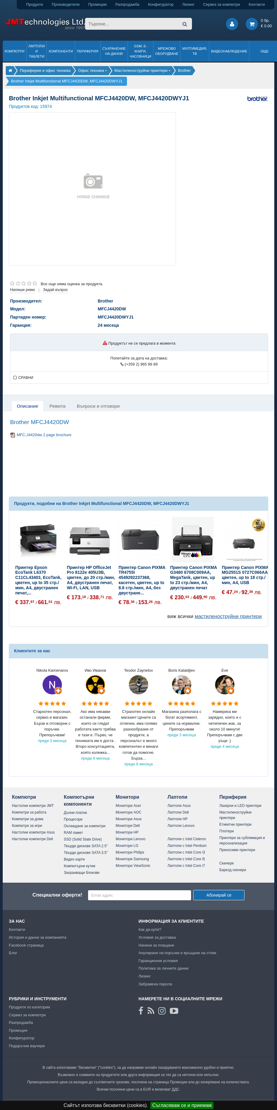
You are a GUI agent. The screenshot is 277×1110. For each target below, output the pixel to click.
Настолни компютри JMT (33, 806)
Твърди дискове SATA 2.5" (86, 846)
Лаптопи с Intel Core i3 (186, 852)
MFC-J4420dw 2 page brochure (44, 435)
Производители (66, 4)
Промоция (18, 1030)
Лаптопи (177, 797)
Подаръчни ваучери (27, 1046)
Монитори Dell (128, 826)
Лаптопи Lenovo (180, 826)
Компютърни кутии (79, 866)
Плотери (226, 831)
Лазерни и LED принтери (240, 806)
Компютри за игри (27, 826)
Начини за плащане (156, 945)
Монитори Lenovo (130, 839)
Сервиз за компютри (221, 4)
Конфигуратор (160, 4)
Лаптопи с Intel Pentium (187, 846)
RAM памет (73, 833)
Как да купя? (149, 929)
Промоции (97, 4)
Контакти (257, 4)
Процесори (73, 819)
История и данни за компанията (38, 937)
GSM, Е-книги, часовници (140, 51)
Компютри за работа (29, 812)
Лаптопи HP (177, 819)
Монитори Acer (128, 806)
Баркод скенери (232, 870)
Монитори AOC (129, 812)
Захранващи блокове (82, 873)
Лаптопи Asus (178, 806)
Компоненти (61, 51)
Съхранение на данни (114, 51)
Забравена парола (155, 984)
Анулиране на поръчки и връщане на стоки (177, 953)
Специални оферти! (57, 895)
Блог (13, 953)
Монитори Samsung (132, 859)
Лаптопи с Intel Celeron (186, 839)
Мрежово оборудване (166, 51)
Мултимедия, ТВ (194, 51)
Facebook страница (26, 945)
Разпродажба (127, 4)
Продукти (34, 4)
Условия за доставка (157, 937)
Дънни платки (75, 813)
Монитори (127, 797)
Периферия (87, 51)
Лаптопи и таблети (37, 51)
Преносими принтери (237, 850)
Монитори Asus (129, 819)
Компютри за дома (27, 819)
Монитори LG (127, 846)
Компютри (14, 51)
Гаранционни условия (158, 960)
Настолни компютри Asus (33, 832)
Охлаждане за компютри (84, 826)
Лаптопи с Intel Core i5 (186, 859)
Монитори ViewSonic (133, 866)
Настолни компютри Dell (32, 839)
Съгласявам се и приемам (182, 1105)
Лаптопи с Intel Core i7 (186, 866)
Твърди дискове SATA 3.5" (86, 853)
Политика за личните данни (163, 968)
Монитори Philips (130, 852)
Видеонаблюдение (229, 51)
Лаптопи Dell (178, 812)
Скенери (226, 863)
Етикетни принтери (235, 824)
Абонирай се (218, 895)
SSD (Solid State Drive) (83, 839)
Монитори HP (127, 832)
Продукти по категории (29, 1007)
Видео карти (74, 859)
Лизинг (188, 4)
